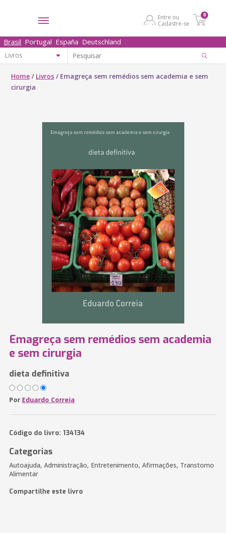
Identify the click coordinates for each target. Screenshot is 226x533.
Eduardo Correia (48, 399)
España (66, 41)
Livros (45, 76)
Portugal (38, 41)
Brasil (12, 41)
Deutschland (101, 41)
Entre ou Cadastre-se (173, 20)
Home (20, 76)
